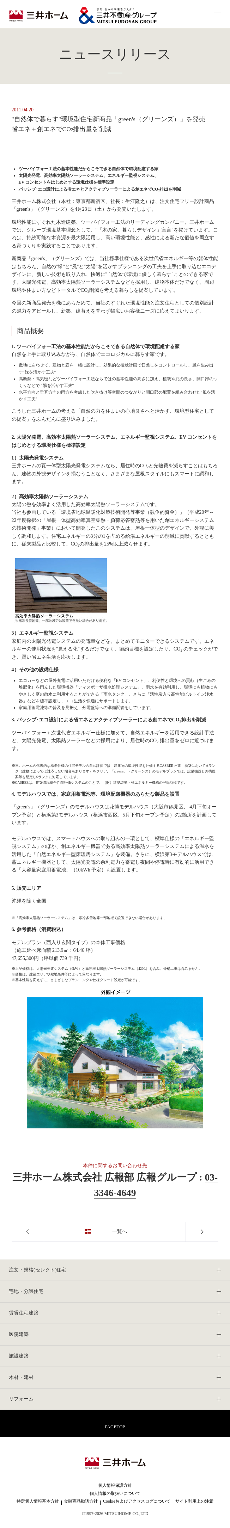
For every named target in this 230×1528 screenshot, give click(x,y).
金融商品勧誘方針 (81, 1501)
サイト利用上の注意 (194, 1501)
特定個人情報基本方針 (38, 1501)
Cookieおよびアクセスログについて (136, 1501)
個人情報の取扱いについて (115, 1493)
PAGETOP (115, 1426)
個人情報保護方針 (115, 1485)
